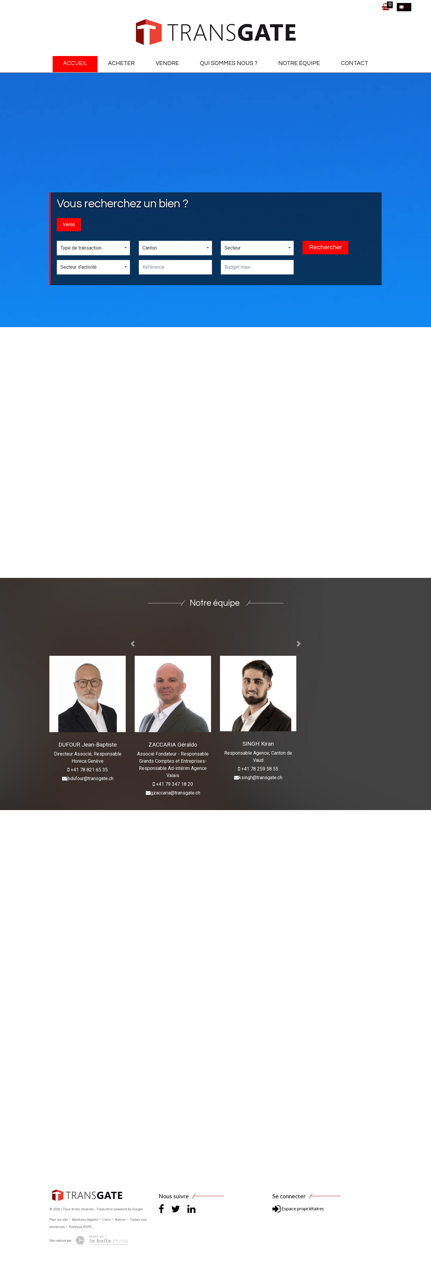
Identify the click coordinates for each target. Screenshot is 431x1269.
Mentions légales (85, 1220)
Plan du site (58, 1220)
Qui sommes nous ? (228, 63)
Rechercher (325, 247)
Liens (106, 1220)
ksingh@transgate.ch (260, 777)
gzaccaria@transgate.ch (175, 793)
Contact (354, 63)
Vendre (167, 63)
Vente (69, 224)
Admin (120, 1220)
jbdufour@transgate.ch (90, 778)
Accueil (75, 63)
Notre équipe (299, 63)
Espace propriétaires (298, 1208)
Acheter (121, 63)
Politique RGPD (80, 1227)
